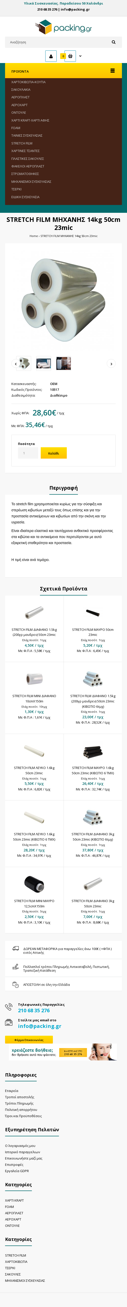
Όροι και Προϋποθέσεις (23, 1116)
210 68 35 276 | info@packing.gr (63, 9)
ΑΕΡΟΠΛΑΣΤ (14, 1213)
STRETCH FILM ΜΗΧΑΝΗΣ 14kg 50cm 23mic (69, 236)
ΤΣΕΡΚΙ (10, 1268)
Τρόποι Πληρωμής (19, 1103)
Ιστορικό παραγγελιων (22, 1152)
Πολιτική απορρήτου (21, 1109)
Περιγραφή (63, 487)
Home (34, 236)
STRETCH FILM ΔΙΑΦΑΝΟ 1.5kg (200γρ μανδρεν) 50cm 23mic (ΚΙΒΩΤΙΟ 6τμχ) (92, 701)
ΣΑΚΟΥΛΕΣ (13, 1274)
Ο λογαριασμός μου (20, 1145)
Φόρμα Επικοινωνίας (29, 1040)
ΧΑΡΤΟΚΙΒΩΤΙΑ (16, 1261)
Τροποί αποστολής (19, 1097)
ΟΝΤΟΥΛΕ (12, 1225)
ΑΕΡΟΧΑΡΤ (13, 1219)
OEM (53, 383)
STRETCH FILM (15, 1255)
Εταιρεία (11, 1090)
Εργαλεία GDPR (17, 1171)
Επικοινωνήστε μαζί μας (23, 1158)
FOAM (9, 1206)
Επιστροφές (14, 1164)
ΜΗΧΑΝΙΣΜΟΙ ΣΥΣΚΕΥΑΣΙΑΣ (25, 1280)
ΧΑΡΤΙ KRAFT (14, 1200)
